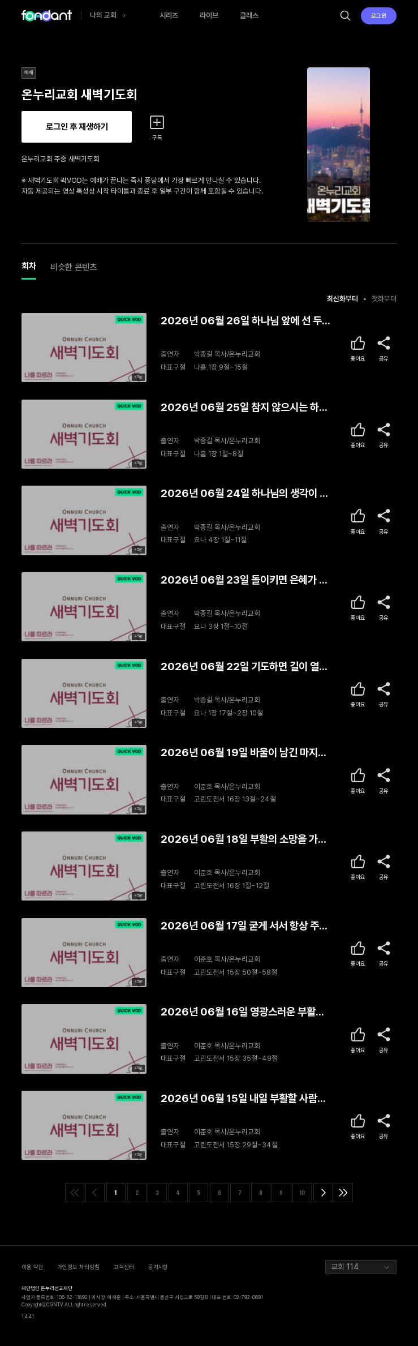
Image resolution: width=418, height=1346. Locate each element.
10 (302, 1192)
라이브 (209, 15)
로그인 (378, 15)
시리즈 (169, 15)
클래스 (249, 15)
